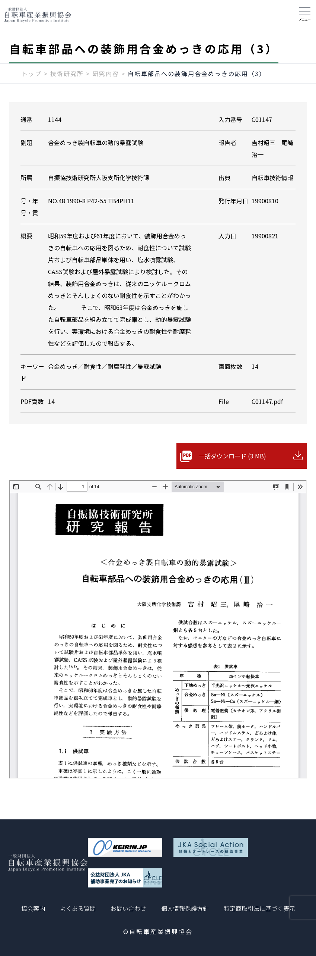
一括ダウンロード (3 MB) (232, 455)
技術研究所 (67, 73)
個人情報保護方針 (185, 908)
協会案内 (33, 908)
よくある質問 (78, 908)
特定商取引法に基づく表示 (259, 908)
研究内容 (105, 73)
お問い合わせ (128, 908)
